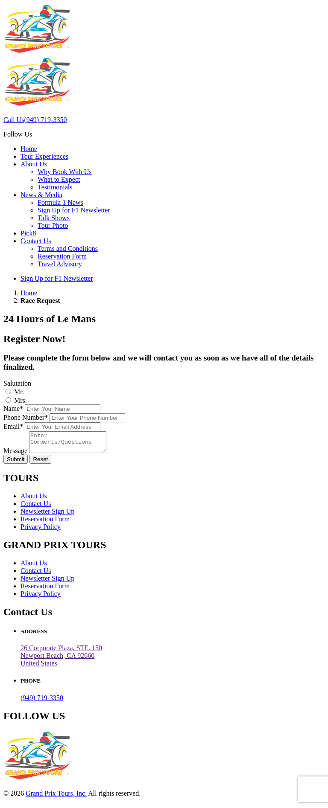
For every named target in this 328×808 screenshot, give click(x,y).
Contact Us (35, 240)
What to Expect (59, 179)
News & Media (41, 194)
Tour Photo (53, 225)
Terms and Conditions (68, 248)
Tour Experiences (44, 156)
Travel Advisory (60, 263)
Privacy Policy (40, 530)
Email (13, 426)
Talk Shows (54, 217)
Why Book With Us (65, 171)
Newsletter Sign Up (47, 515)
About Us (33, 164)
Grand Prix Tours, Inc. (56, 797)
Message (15, 454)
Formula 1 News (60, 202)
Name (13, 408)
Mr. (19, 391)
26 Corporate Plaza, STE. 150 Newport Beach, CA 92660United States (61, 659)
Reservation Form (62, 256)
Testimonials (55, 187)
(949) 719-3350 (41, 701)
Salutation (17, 383)
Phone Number (25, 417)
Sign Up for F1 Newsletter (74, 210)
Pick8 (28, 233)
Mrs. (20, 400)
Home (28, 148)
